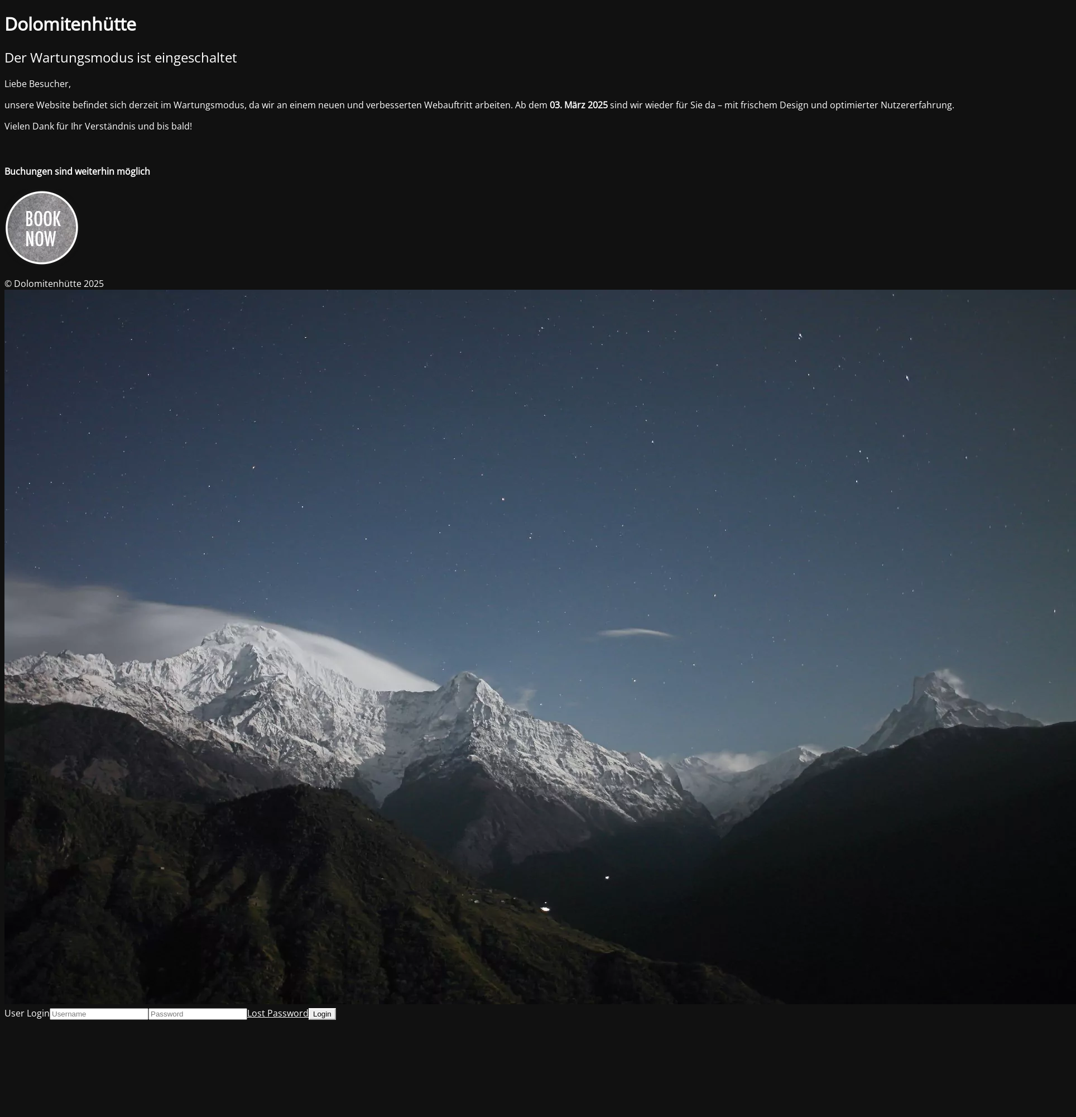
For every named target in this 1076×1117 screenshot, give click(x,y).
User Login (27, 1013)
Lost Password (278, 1013)
